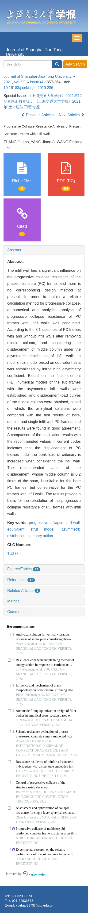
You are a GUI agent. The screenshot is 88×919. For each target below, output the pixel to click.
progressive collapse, (47, 523)
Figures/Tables (23, 569)
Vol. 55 (19, 82)
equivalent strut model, (34, 529)
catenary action (40, 536)
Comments (16, 612)
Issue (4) (37, 82)
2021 (8, 82)
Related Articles (23, 591)
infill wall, (73, 523)
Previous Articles (38, 115)
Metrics (13, 601)
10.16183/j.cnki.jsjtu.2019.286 (28, 88)
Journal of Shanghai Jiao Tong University (34, 51)
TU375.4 (14, 554)
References (21, 580)
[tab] (44, 250)
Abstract (14, 250)
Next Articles (71, 115)
